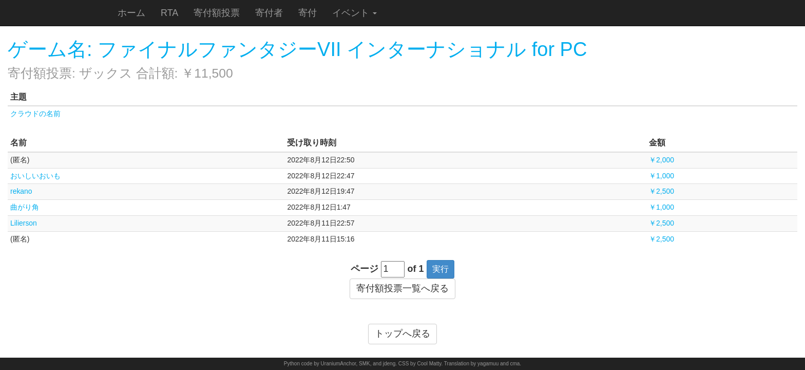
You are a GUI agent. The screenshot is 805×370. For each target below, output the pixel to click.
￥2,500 (661, 191)
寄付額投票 (217, 13)
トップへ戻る (402, 333)
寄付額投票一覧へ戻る (402, 288)
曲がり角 (24, 207)
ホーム (131, 13)
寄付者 (269, 13)
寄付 (307, 13)
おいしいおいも (35, 176)
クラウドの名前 (35, 113)
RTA (169, 13)
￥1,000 (661, 176)
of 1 (416, 269)
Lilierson (23, 223)
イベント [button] (354, 13)
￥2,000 (661, 160)
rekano (21, 191)
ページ (364, 269)
